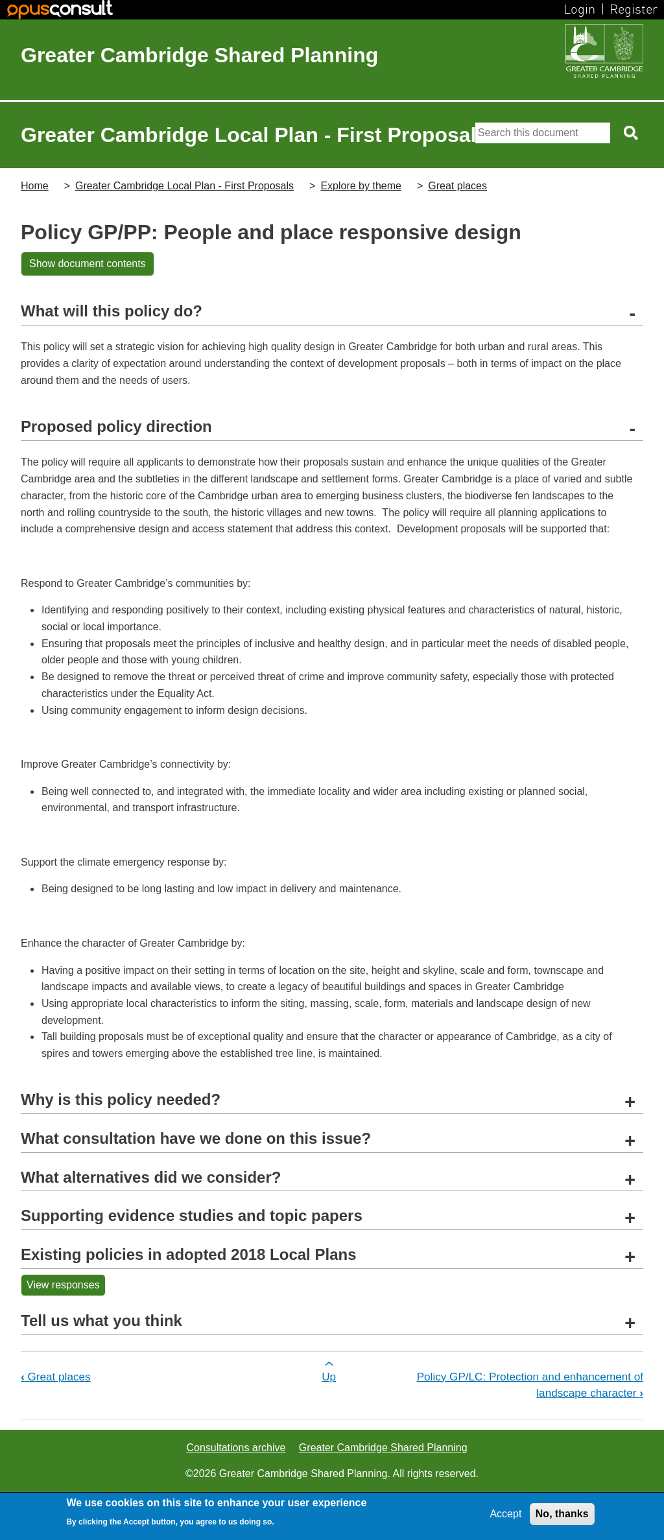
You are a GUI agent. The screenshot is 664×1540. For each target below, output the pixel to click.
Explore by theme (360, 185)
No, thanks (562, 1513)
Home (35, 185)
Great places (457, 185)
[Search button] (632, 133)
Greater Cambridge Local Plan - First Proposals (184, 185)
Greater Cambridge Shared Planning (199, 55)
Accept (505, 1513)
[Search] (542, 133)
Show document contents (87, 263)
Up (329, 1376)
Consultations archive (235, 1447)
